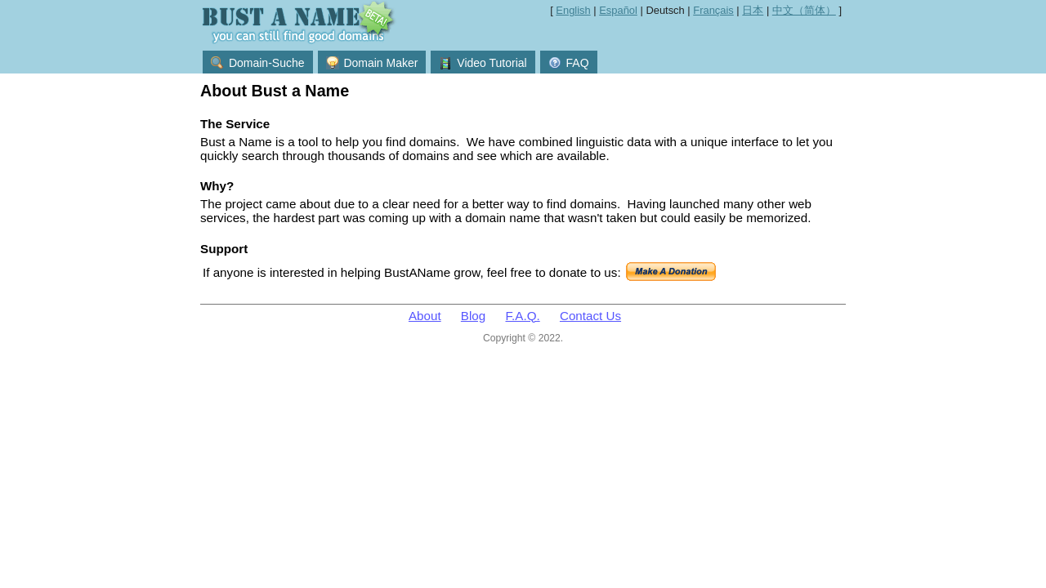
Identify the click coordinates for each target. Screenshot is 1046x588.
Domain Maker (372, 62)
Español (618, 10)
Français (713, 10)
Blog (473, 316)
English (573, 10)
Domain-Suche (258, 62)
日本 (752, 10)
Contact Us (590, 316)
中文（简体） (804, 10)
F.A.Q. (523, 316)
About (425, 316)
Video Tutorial (482, 62)
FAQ (568, 62)
